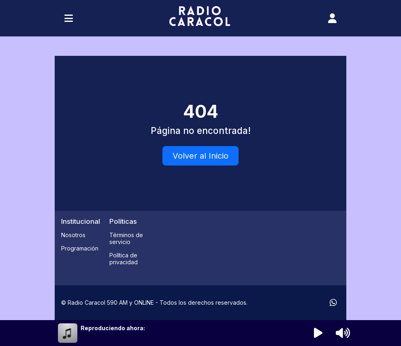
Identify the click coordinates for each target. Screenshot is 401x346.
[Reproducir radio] (318, 333)
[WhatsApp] (333, 303)
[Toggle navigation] (69, 18)
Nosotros (73, 234)
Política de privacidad (123, 258)
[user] (332, 18)
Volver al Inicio (200, 156)
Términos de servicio (126, 238)
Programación (79, 248)
